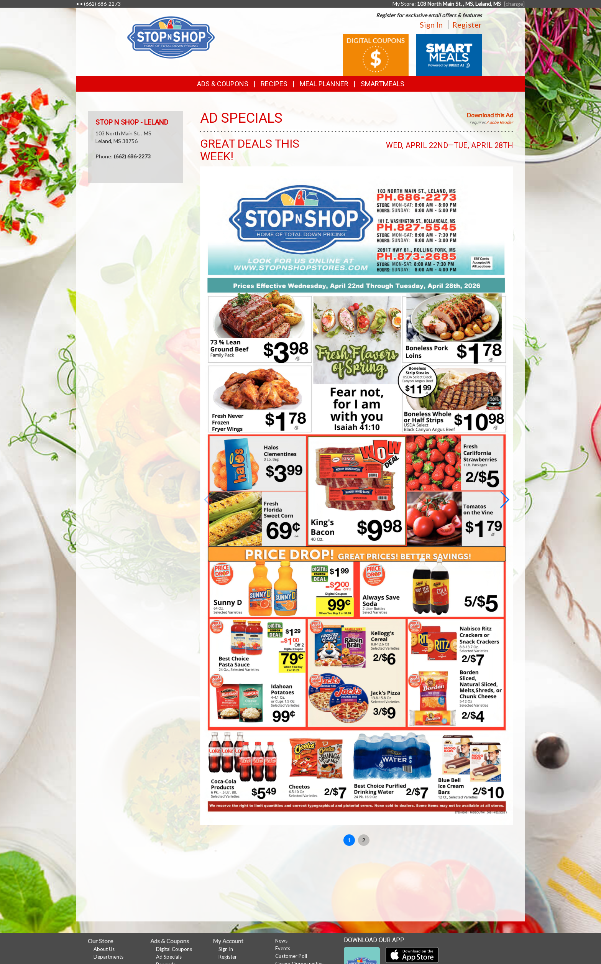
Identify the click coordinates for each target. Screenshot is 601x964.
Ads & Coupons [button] (222, 84)
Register (467, 24)
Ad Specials (169, 957)
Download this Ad (489, 114)
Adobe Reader (499, 122)
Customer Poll (291, 956)
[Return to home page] (171, 36)
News (281, 941)
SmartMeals (382, 84)
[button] (504, 499)
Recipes (274, 84)
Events (282, 948)
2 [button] (363, 840)
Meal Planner (324, 84)
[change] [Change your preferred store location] (514, 3)
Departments (108, 957)
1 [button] (349, 840)
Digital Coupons (174, 949)
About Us (104, 949)
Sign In (431, 24)
